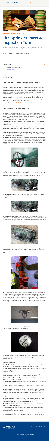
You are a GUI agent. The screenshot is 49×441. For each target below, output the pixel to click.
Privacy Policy (31, 437)
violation (18, 102)
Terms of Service (38, 437)
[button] (4, 3)
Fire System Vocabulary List (11, 69)
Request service (29, 102)
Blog (4, 33)
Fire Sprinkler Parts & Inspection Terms (14, 67)
